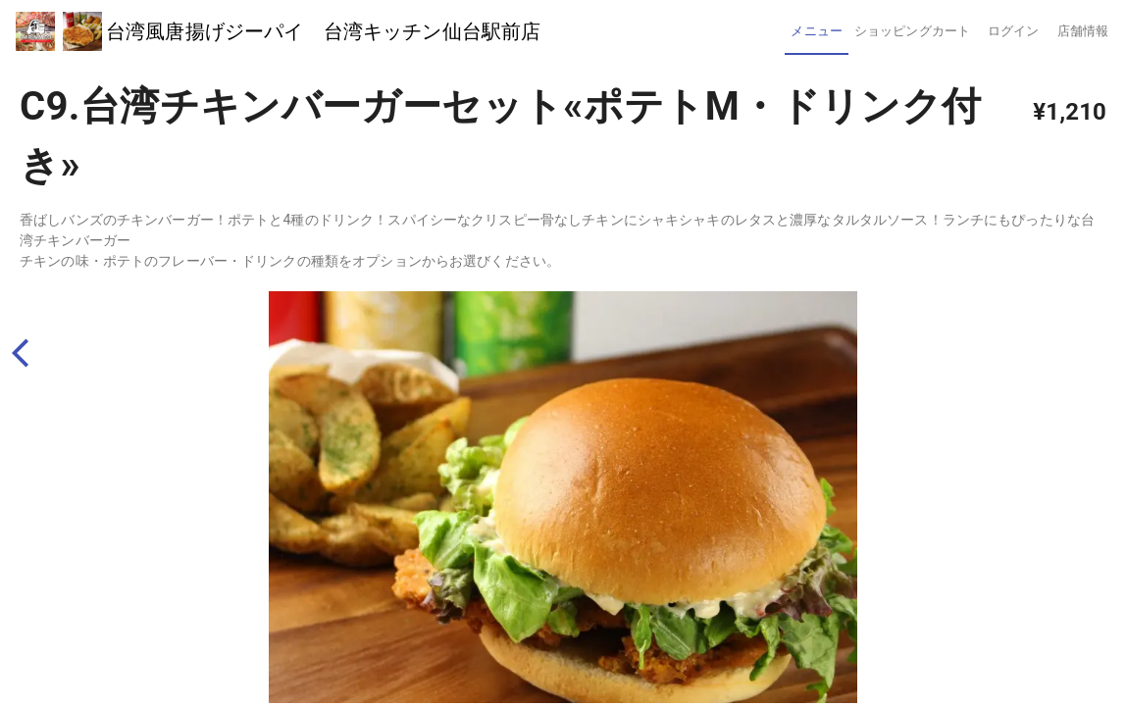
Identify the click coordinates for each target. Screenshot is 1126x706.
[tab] (816, 31)
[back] (29, 353)
